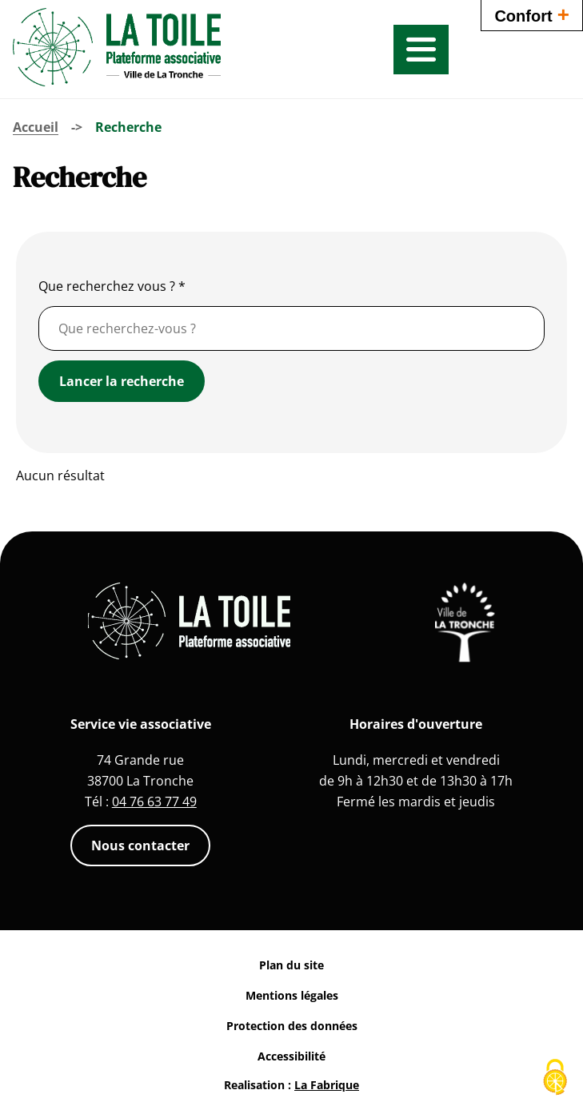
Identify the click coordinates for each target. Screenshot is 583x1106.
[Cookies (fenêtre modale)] (555, 1078)
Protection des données (291, 1025)
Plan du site (291, 965)
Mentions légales (292, 995)
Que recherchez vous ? (112, 286)
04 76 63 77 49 (154, 801)
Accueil (35, 127)
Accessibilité (291, 1056)
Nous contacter (140, 845)
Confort (531, 14)
